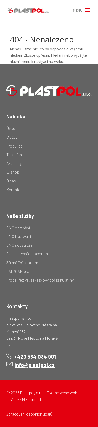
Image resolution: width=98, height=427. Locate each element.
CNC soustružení (20, 245)
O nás (11, 180)
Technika (14, 154)
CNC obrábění (18, 227)
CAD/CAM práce (19, 271)
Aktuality (14, 163)
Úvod (10, 128)
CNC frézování (18, 236)
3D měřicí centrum (22, 262)
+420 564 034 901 (35, 356)
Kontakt (13, 189)
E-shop (12, 171)
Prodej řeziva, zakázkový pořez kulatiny (40, 279)
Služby (12, 137)
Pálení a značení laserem (27, 253)
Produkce (14, 145)
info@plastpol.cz (35, 365)
